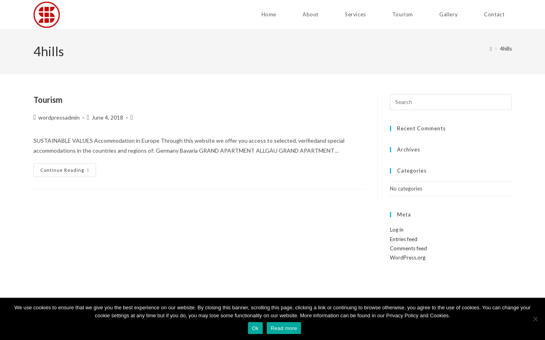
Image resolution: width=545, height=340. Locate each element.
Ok (255, 328)
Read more (284, 328)
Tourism (48, 99)
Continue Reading (68, 170)
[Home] (491, 48)
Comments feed (408, 248)
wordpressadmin (59, 117)
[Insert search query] (451, 102)
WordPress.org (407, 257)
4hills (506, 48)
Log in (396, 229)
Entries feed (403, 239)
